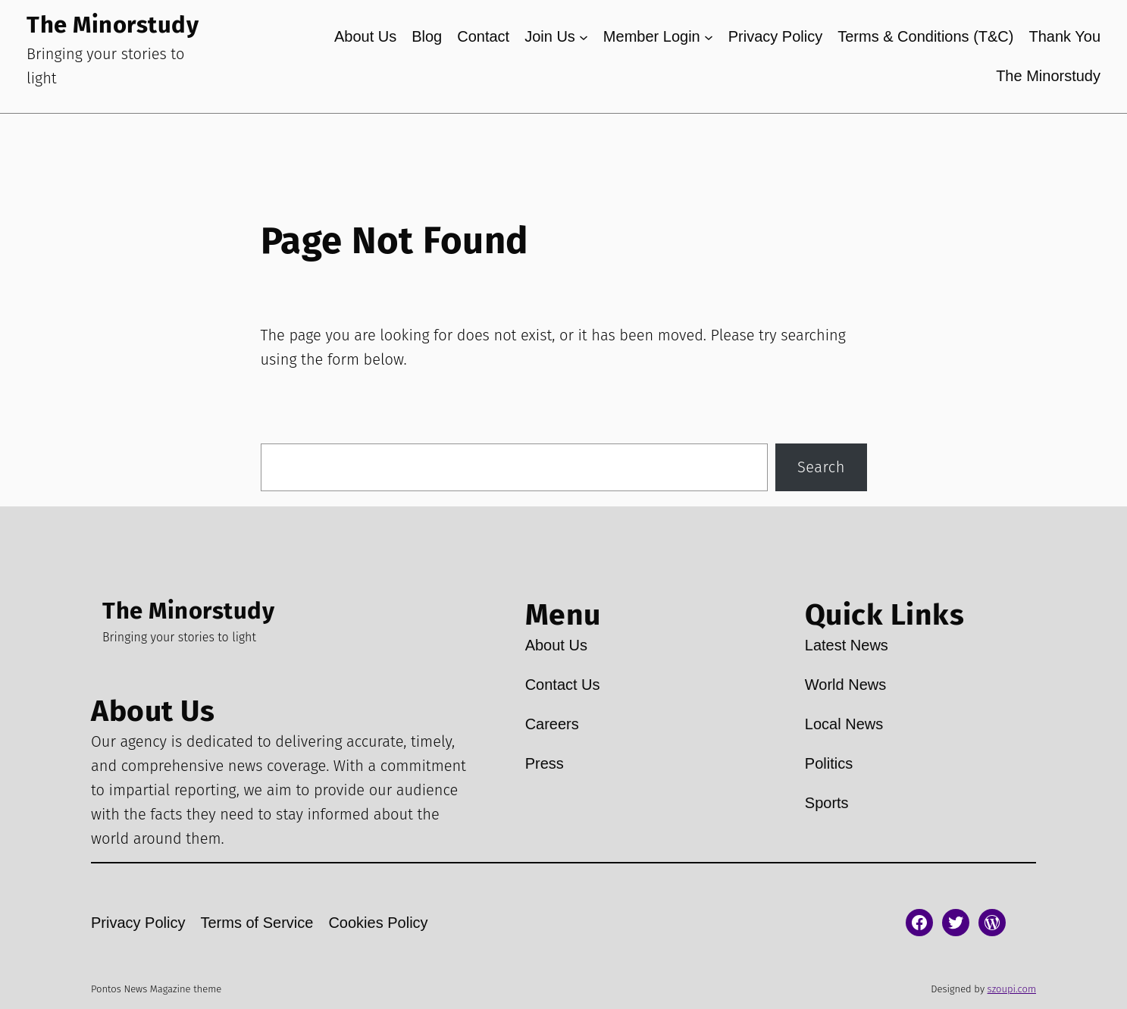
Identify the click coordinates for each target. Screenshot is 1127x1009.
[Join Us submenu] (583, 36)
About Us (365, 36)
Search (821, 467)
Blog (427, 36)
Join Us (549, 36)
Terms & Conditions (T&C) (925, 36)
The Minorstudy (113, 25)
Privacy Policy (775, 36)
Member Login (651, 36)
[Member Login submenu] (708, 36)
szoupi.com (1012, 989)
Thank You (1064, 36)
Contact (483, 36)
